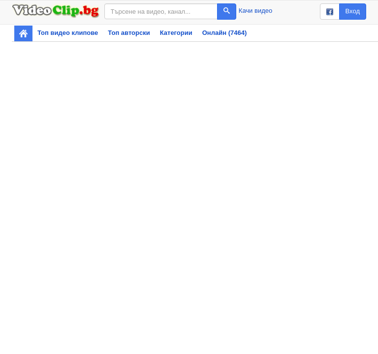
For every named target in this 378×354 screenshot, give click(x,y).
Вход (353, 11)
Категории (176, 32)
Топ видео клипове (67, 32)
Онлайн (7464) (224, 32)
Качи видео (255, 10)
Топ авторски (129, 32)
